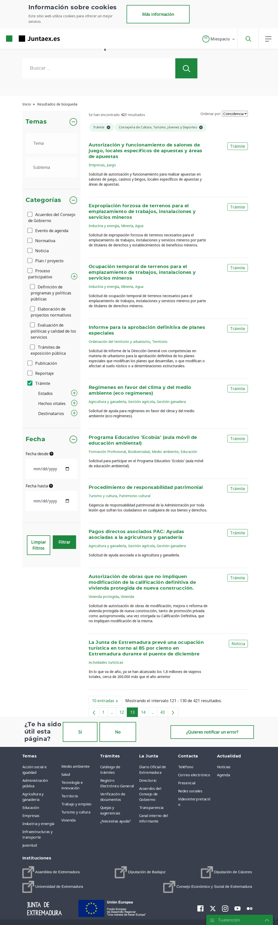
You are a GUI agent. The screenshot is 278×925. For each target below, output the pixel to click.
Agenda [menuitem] (223, 774)
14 (145, 713)
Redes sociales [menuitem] (190, 790)
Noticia (38, 250)
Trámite (39, 383)
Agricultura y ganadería (107, 401)
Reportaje (41, 373)
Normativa (41, 240)
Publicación (42, 363)
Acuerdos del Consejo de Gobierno (51, 217)
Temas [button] (36, 122)
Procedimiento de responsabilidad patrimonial (146, 487)
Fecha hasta (39, 486)
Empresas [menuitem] (30, 815)
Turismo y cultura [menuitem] (75, 811)
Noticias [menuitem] (224, 766)
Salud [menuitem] (65, 774)
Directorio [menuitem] (148, 780)
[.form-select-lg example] (52, 143)
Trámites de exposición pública (48, 350)
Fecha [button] (35, 439)
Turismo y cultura (103, 495)
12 (123, 713)
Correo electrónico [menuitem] (194, 774)
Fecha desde (39, 454)
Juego (111, 165)
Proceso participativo (40, 274)
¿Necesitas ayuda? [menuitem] (115, 821)
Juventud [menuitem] (29, 845)
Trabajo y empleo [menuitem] (76, 803)
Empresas (97, 165)
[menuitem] (51, 872)
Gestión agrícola (141, 401)
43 (164, 713)
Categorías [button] (44, 200)
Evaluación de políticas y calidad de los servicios (53, 331)
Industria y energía (104, 225)
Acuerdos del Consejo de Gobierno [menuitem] (150, 794)
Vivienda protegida (104, 596)
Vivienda (127, 596)
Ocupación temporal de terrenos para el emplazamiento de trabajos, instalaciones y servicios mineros (142, 273)
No (118, 732)
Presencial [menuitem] (187, 782)
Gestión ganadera (171, 401)
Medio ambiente (165, 451)
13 (134, 713)
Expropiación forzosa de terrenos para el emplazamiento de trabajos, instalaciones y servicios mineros (142, 212)
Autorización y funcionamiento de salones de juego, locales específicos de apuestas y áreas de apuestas (145, 151)
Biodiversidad (139, 451)
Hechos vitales (52, 403)
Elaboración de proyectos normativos (51, 312)
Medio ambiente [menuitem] (75, 766)
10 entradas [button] (107, 701)
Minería (127, 225)
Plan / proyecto (46, 261)
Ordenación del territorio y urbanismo (119, 341)
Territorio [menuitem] (69, 795)
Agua (139, 225)
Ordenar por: (210, 113)
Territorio (160, 341)
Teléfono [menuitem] (185, 766)
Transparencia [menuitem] (151, 807)
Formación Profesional (107, 451)
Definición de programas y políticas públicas (51, 293)
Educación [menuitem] (30, 807)
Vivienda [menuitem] (68, 820)
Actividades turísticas (106, 662)
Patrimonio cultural (134, 495)
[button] (219, 39)
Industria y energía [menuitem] (38, 823)
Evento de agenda (48, 230)
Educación (189, 451)
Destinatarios (51, 413)
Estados (45, 393)
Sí (80, 732)
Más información (158, 14)
